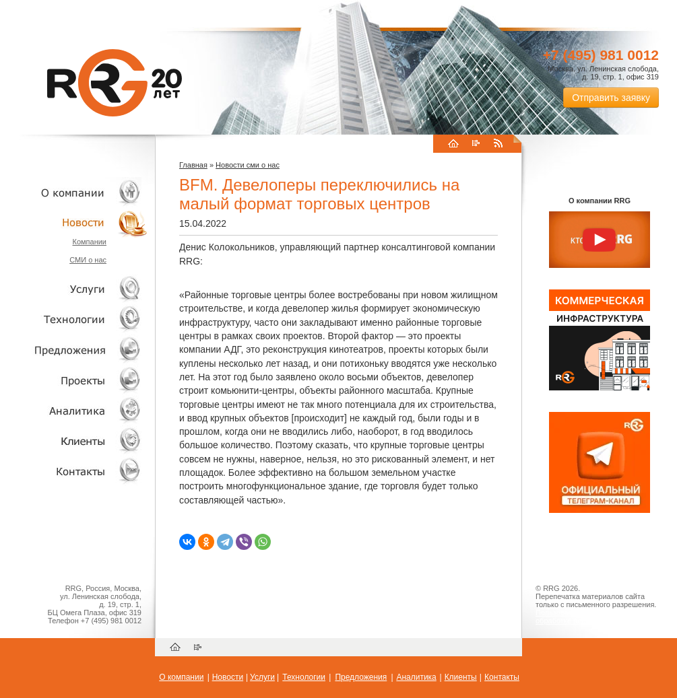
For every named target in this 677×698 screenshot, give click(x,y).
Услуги (74, 289)
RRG (114, 82)
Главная (193, 165)
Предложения (361, 677)
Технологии (74, 319)
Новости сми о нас (248, 165)
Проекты (74, 380)
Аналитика (74, 410)
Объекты (74, 350)
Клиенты (74, 440)
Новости (77, 222)
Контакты (74, 471)
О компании (74, 192)
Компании (89, 242)
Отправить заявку (611, 97)
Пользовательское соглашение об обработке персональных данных (594, 616)
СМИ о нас (87, 260)
